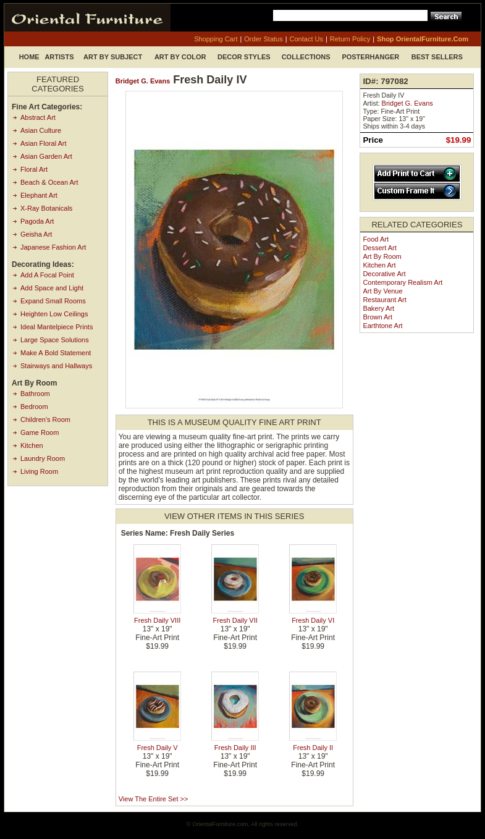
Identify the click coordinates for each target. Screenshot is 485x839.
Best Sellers (437, 57)
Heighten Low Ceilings (54, 314)
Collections (306, 57)
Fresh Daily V (157, 747)
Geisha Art (36, 234)
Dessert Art (379, 247)
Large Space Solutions (54, 340)
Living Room (39, 471)
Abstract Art (38, 117)
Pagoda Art (37, 221)
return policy (350, 39)
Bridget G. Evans (143, 81)
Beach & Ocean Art (49, 182)
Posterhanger (370, 57)
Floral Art (34, 169)
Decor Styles (244, 57)
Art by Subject (112, 57)
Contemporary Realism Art (402, 282)
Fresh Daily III (235, 747)
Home (29, 57)
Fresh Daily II (313, 747)
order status (263, 39)
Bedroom (34, 406)
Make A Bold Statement (55, 352)
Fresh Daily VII (235, 620)
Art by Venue (382, 291)
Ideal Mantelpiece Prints (56, 327)
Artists (59, 57)
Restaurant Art (384, 299)
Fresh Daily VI (313, 620)
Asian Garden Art (46, 156)
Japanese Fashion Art (53, 247)
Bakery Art (378, 308)
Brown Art (377, 317)
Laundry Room (42, 458)
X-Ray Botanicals (46, 208)
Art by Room (382, 256)
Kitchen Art (379, 265)
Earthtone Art (382, 325)
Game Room (39, 432)
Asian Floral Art (43, 143)
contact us (306, 39)
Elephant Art (38, 195)
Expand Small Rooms (53, 301)
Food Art (376, 239)
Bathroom (35, 393)
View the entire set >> (153, 799)
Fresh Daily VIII (157, 620)
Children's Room (45, 419)
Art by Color (180, 57)
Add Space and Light (51, 288)
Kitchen (31, 445)
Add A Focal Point (47, 275)
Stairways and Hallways (56, 365)
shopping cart (215, 39)
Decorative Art (384, 273)
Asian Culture (40, 130)
